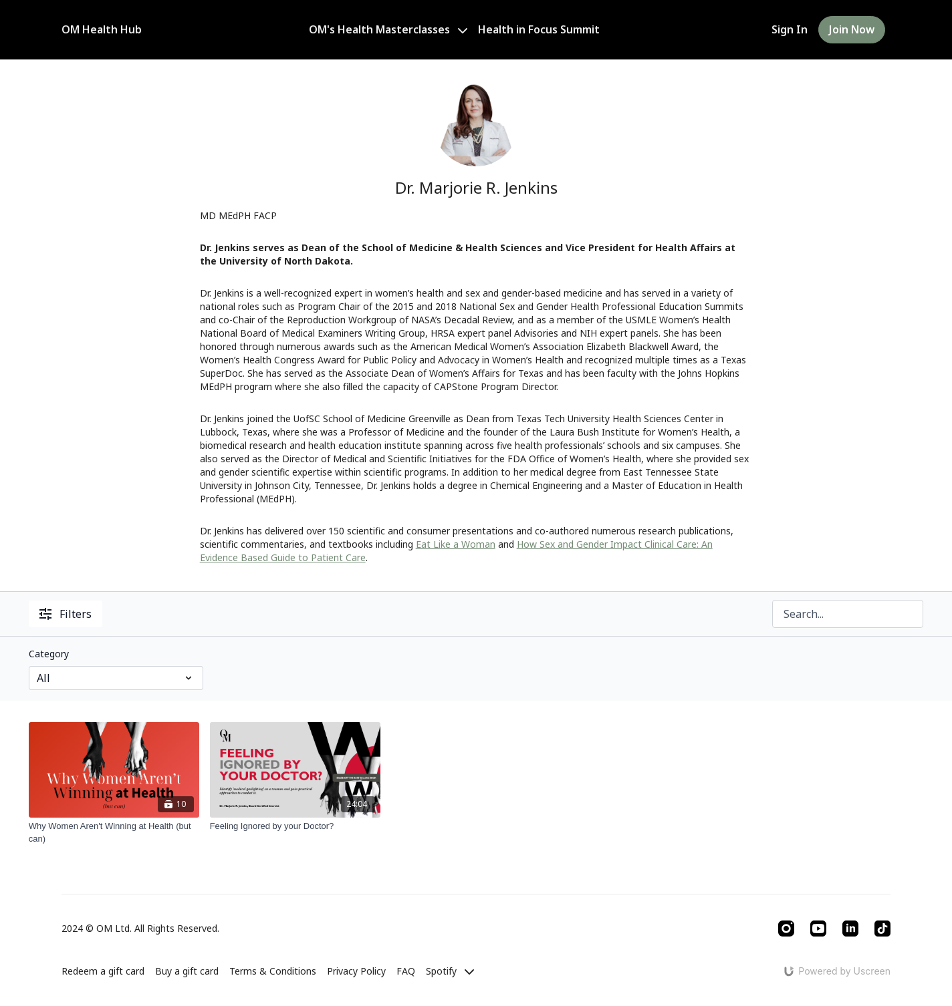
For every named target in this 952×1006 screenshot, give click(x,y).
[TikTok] (882, 928)
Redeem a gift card (103, 971)
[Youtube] (818, 928)
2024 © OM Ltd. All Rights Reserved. (140, 928)
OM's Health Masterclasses (388, 29)
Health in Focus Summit (539, 29)
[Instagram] (786, 928)
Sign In (789, 29)
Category (49, 653)
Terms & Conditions (272, 971)
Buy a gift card (187, 971)
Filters (65, 614)
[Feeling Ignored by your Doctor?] (295, 826)
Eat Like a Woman (455, 544)
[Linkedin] (850, 928)
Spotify (450, 971)
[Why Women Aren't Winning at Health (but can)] (114, 833)
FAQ (405, 971)
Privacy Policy (356, 971)
